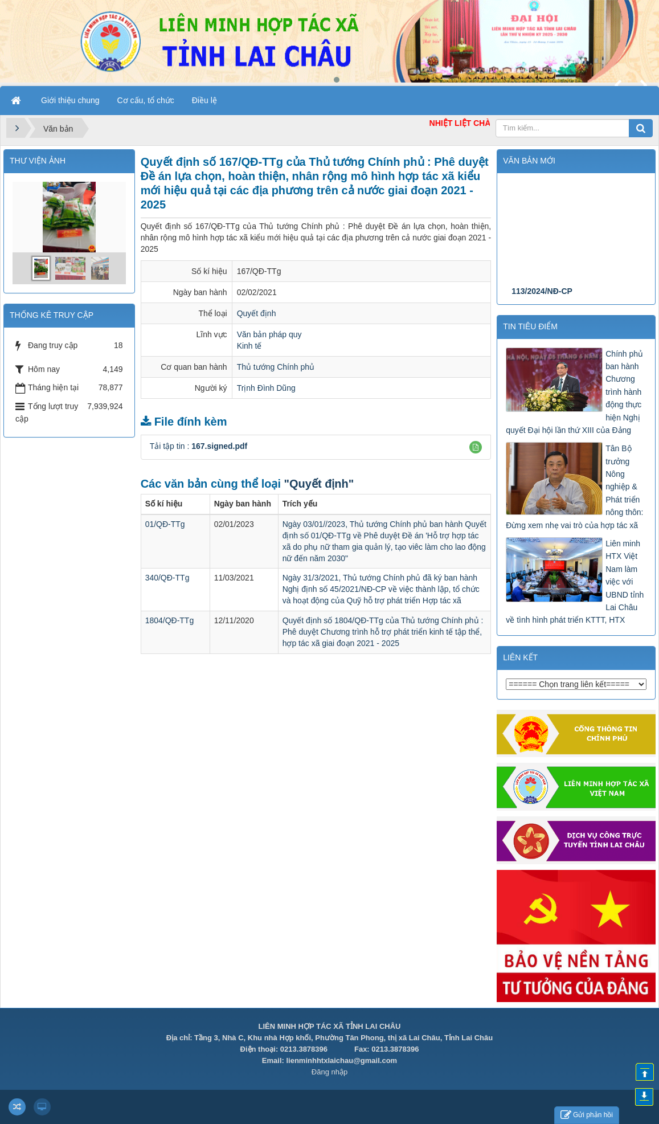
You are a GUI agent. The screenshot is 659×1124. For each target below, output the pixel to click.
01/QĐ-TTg (165, 524)
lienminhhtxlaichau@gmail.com (341, 1060)
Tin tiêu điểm (530, 326)
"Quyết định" (319, 483)
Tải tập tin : (199, 446)
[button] (475, 447)
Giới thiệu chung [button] (70, 100)
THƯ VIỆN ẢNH (38, 160)
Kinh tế (249, 345)
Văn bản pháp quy (269, 334)
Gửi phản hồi (586, 1115)
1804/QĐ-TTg (169, 620)
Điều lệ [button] (204, 100)
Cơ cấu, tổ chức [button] (145, 100)
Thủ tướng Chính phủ (275, 366)
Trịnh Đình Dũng (266, 388)
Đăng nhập (329, 1072)
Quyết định (256, 313)
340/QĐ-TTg (167, 577)
